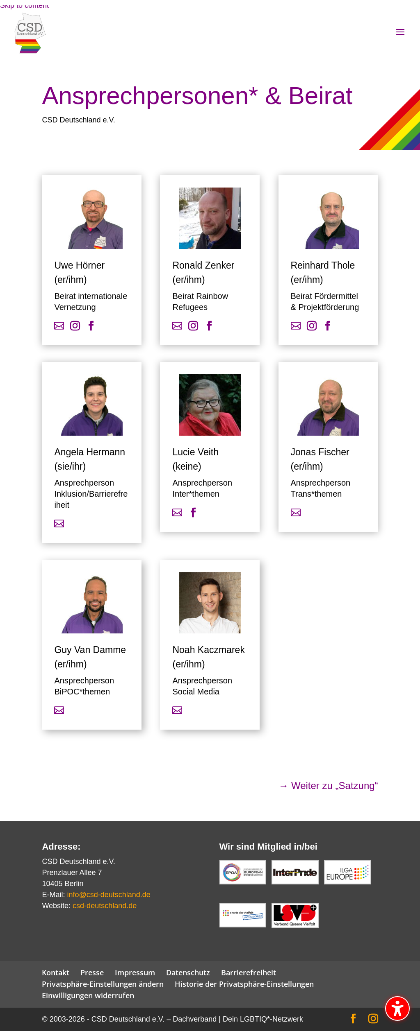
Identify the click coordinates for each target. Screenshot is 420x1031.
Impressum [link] (135, 972)
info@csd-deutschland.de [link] (108, 895)
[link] (36, 40)
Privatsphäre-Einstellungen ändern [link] (103, 984)
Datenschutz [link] (188, 972)
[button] (400, 37)
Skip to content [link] (24, 5)
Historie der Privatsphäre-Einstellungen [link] (244, 984)
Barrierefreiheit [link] (248, 972)
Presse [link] (92, 972)
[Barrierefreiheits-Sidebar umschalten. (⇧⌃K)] (397, 1008)
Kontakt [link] (55, 972)
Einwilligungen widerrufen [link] (88, 995)
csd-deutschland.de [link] (105, 906)
